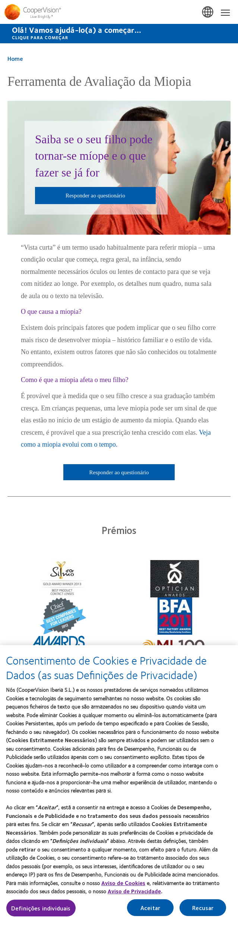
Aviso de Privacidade (134, 892)
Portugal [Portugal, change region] (208, 12)
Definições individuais (41, 909)
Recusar (202, 909)
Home (15, 58)
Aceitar (150, 909)
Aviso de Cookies (123, 884)
